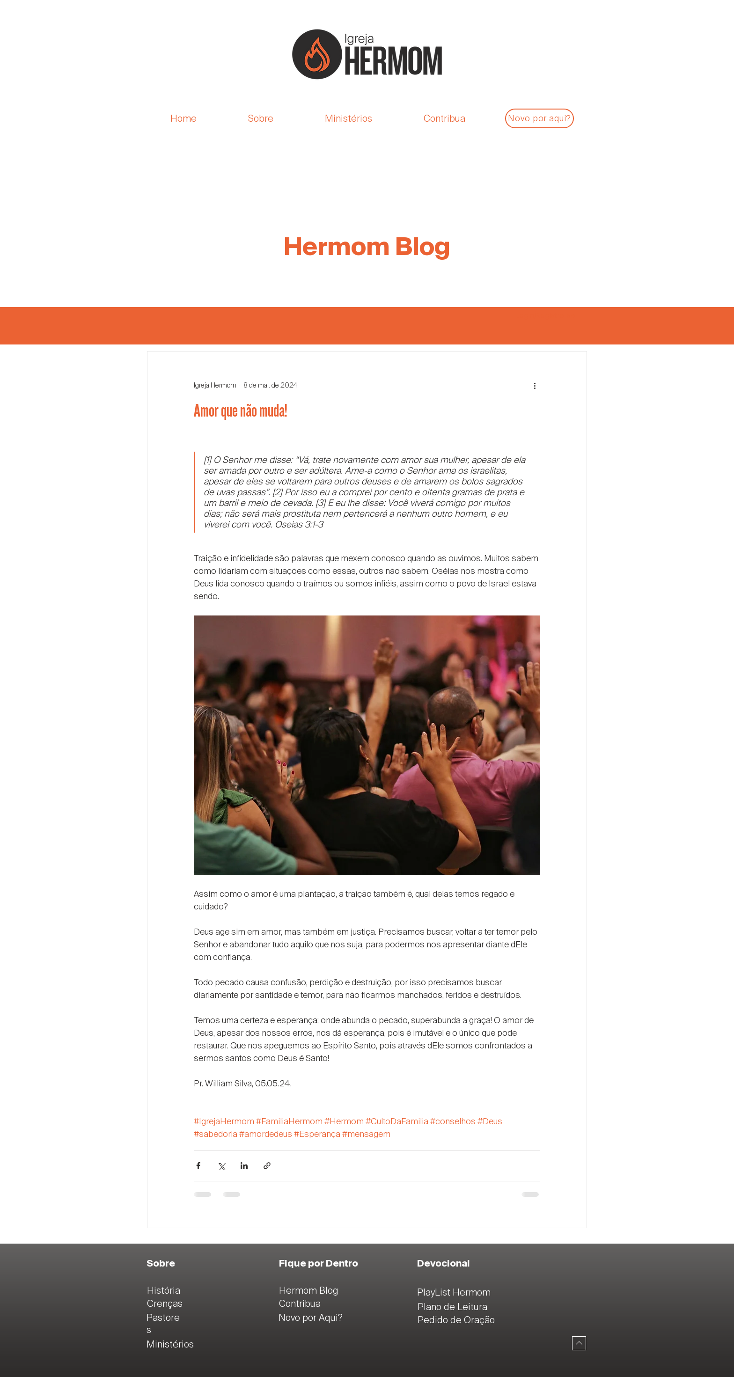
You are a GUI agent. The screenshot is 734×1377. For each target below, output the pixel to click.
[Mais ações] (534, 385)
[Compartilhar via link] (267, 1165)
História (163, 1290)
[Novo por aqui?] (539, 118)
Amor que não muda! (240, 411)
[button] (279, 118)
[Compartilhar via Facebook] (198, 1165)
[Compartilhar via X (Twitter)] (221, 1165)
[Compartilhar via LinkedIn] (244, 1165)
